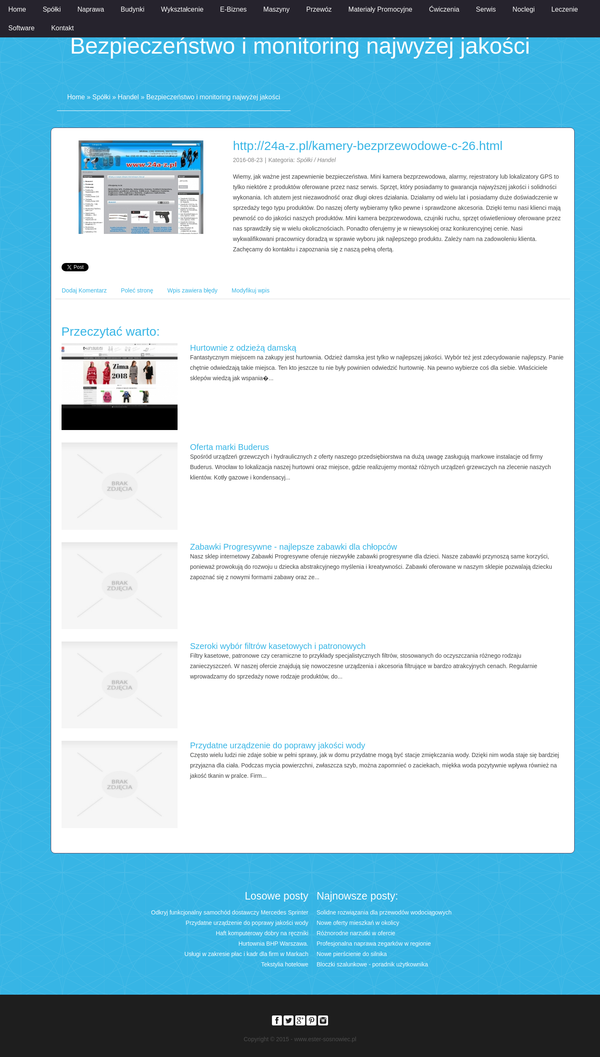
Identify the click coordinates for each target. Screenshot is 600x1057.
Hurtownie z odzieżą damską (243, 347)
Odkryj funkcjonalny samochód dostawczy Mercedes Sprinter (229, 912)
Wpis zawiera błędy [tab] (193, 290)
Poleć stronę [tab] (137, 290)
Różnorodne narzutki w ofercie (356, 933)
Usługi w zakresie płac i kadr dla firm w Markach (247, 954)
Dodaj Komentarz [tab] (84, 290)
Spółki (101, 97)
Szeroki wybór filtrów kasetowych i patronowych (277, 646)
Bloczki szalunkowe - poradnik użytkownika (372, 964)
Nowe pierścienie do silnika (352, 954)
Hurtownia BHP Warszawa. (273, 943)
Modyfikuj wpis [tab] (250, 290)
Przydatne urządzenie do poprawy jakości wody (277, 745)
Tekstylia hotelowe (285, 964)
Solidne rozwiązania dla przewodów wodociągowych (384, 912)
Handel (128, 97)
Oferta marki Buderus (229, 447)
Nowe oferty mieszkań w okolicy (358, 922)
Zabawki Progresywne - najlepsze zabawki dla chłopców (293, 546)
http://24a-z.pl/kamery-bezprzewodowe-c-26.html (368, 145)
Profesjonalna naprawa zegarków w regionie (374, 943)
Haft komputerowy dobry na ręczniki (262, 933)
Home (76, 97)
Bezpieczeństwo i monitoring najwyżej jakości (213, 97)
